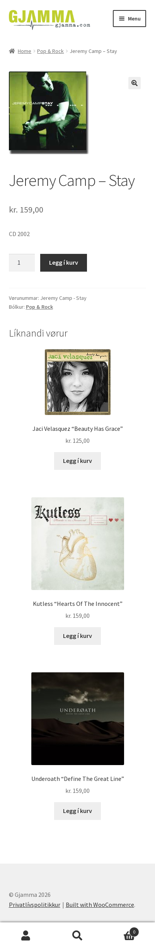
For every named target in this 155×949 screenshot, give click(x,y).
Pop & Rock (50, 51)
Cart (121, 930)
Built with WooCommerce (100, 904)
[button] (134, 83)
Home (24, 51)
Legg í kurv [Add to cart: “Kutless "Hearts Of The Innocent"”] (77, 635)
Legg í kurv (63, 262)
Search (78, 936)
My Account (26, 936)
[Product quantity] (22, 263)
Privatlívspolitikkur (34, 904)
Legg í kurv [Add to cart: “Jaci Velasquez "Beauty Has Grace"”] (77, 460)
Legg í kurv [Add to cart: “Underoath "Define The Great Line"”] (77, 811)
